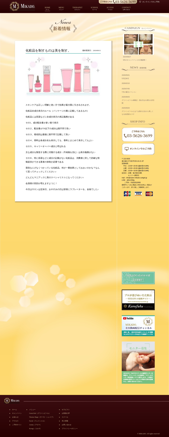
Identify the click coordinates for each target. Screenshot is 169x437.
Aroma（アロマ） (35, 425)
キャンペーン (17, 413)
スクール (65, 417)
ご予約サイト (17, 425)
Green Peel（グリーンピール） (39, 413)
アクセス (15, 421)
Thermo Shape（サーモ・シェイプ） (41, 417)
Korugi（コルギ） (35, 428)
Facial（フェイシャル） (37, 421)
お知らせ (15, 417)
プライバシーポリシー (70, 428)
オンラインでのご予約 (149, 2)
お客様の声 (66, 413)
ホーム (47, 8)
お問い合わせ (66, 425)
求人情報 (65, 421)
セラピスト (66, 409)
